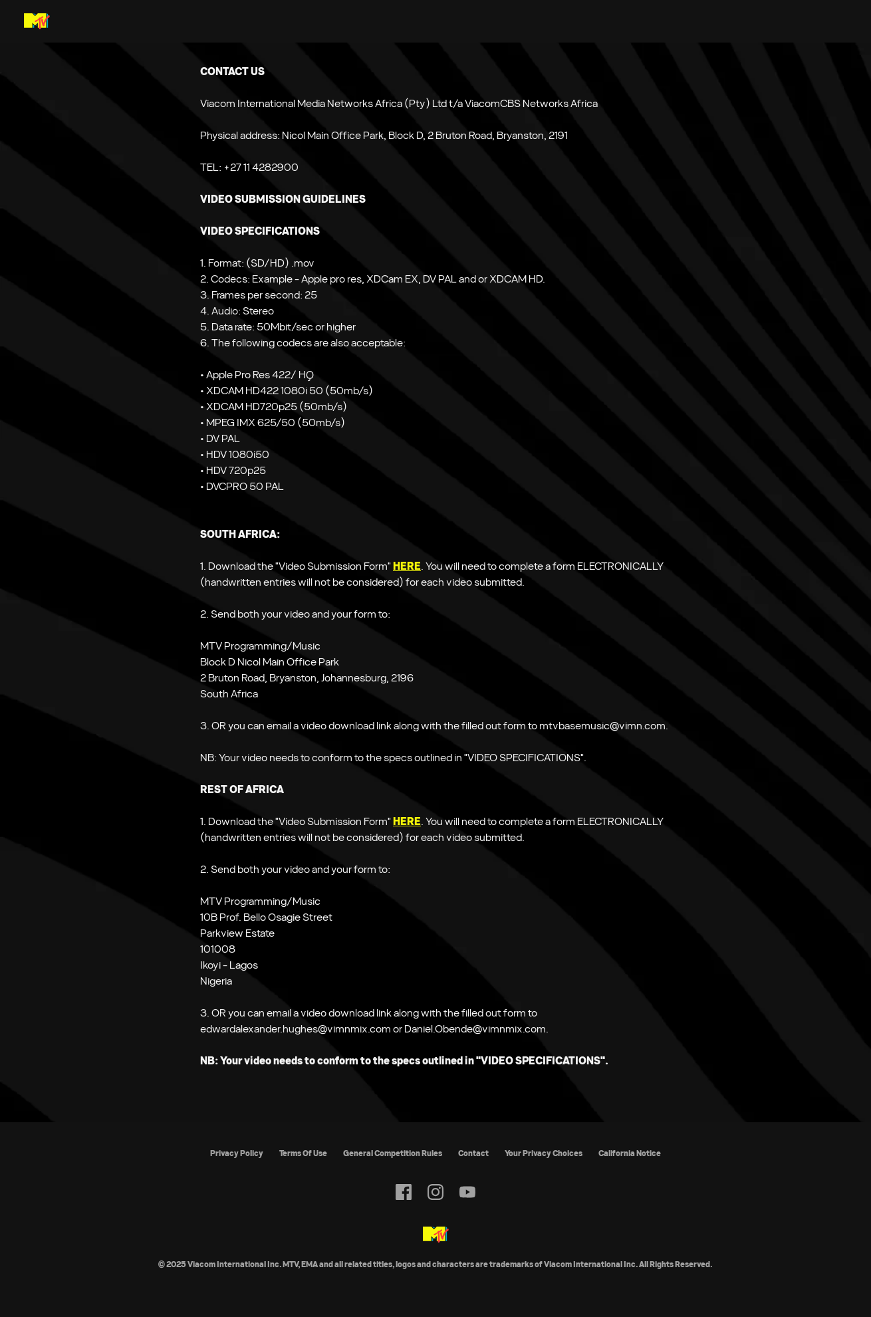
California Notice (629, 1153)
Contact (473, 1153)
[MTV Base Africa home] (37, 21)
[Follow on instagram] (435, 1192)
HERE (407, 566)
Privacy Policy (236, 1153)
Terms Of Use (303, 1153)
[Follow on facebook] (404, 1192)
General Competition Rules (392, 1153)
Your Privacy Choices (543, 1153)
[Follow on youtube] (467, 1192)
